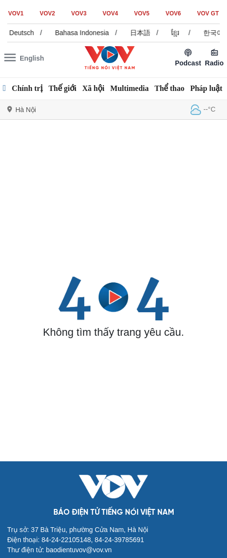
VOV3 (79, 13)
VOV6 (173, 13)
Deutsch (24, 33)
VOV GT (208, 13)
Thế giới (62, 88)
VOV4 (110, 13)
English (32, 58)
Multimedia (129, 88)
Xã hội (93, 88)
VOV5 (142, 13)
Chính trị (27, 88)
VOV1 (16, 13)
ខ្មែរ (178, 33)
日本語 (143, 33)
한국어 (216, 33)
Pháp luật (206, 88)
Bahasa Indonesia (85, 33)
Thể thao (169, 88)
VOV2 (47, 13)
